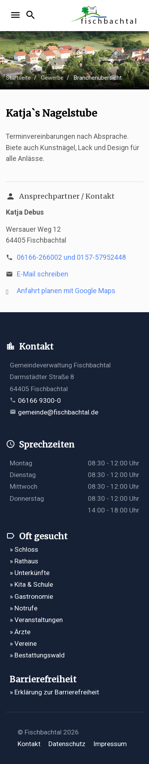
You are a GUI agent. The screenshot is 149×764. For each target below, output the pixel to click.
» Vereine (23, 643)
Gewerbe (52, 77)
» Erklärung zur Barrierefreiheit (54, 692)
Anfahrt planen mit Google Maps (66, 291)
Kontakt (29, 744)
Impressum (110, 744)
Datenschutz (66, 744)
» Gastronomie (31, 596)
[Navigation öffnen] (16, 15)
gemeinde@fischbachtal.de (58, 412)
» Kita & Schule (31, 584)
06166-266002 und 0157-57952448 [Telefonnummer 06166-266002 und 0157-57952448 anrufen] (71, 257)
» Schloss (24, 549)
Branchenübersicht (98, 77)
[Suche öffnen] (32, 15)
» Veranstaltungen (36, 620)
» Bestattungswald (37, 655)
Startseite (18, 77)
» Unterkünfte (30, 573)
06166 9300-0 (39, 400)
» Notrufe (23, 608)
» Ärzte (20, 632)
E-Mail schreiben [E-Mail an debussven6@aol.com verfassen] (42, 274)
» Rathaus (24, 561)
